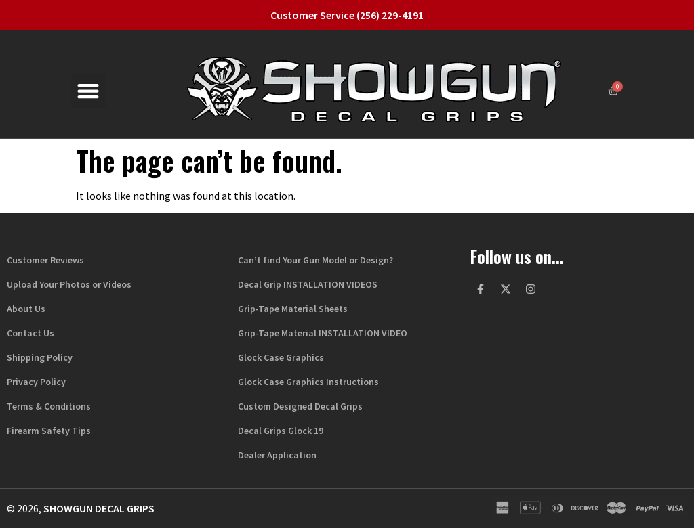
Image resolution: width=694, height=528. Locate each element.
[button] (88, 91)
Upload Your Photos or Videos (69, 284)
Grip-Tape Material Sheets (293, 309)
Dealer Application (277, 455)
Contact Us (30, 333)
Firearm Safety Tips (49, 430)
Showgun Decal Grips (99, 508)
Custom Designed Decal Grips (300, 406)
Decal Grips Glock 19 (280, 430)
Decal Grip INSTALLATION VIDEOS (307, 284)
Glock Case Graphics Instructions (308, 382)
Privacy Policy (36, 382)
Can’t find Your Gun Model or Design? (315, 260)
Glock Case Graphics (281, 357)
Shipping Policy (40, 357)
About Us (26, 309)
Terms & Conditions (49, 406)
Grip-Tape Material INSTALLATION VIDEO (322, 333)
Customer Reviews (45, 260)
